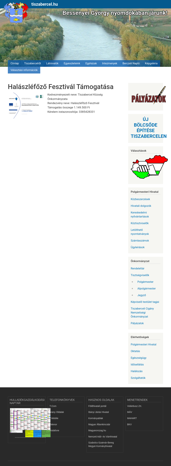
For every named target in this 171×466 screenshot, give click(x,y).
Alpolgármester (146, 288)
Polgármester (145, 281)
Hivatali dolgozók (141, 205)
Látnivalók (52, 63)
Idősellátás (137, 364)
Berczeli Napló (131, 63)
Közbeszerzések (140, 199)
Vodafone (54, 430)
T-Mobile (54, 418)
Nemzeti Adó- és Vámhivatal (102, 436)
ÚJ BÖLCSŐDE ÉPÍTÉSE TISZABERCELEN (149, 128)
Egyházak (91, 63)
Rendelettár (137, 268)
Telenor (53, 424)
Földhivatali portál (97, 406)
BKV (129, 424)
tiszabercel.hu (44, 4)
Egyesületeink (72, 63)
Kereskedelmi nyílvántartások (140, 214)
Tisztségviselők (140, 275)
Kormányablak (95, 418)
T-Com (53, 406)
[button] (27, 106)
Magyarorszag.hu (97, 430)
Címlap (15, 63)
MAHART (132, 418)
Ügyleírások (138, 247)
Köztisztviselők (140, 223)
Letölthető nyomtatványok (140, 232)
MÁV (129, 412)
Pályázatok (137, 323)
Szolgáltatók (138, 377)
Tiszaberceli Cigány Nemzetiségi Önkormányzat (142, 312)
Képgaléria (151, 63)
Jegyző (141, 295)
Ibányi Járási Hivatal (98, 412)
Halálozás (137, 371)
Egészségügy (138, 357)
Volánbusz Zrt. (134, 406)
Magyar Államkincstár (99, 424)
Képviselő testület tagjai (145, 301)
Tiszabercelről (32, 63)
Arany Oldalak (57, 412)
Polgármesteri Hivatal (143, 344)
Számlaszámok (140, 240)
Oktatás (135, 351)
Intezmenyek (109, 63)
